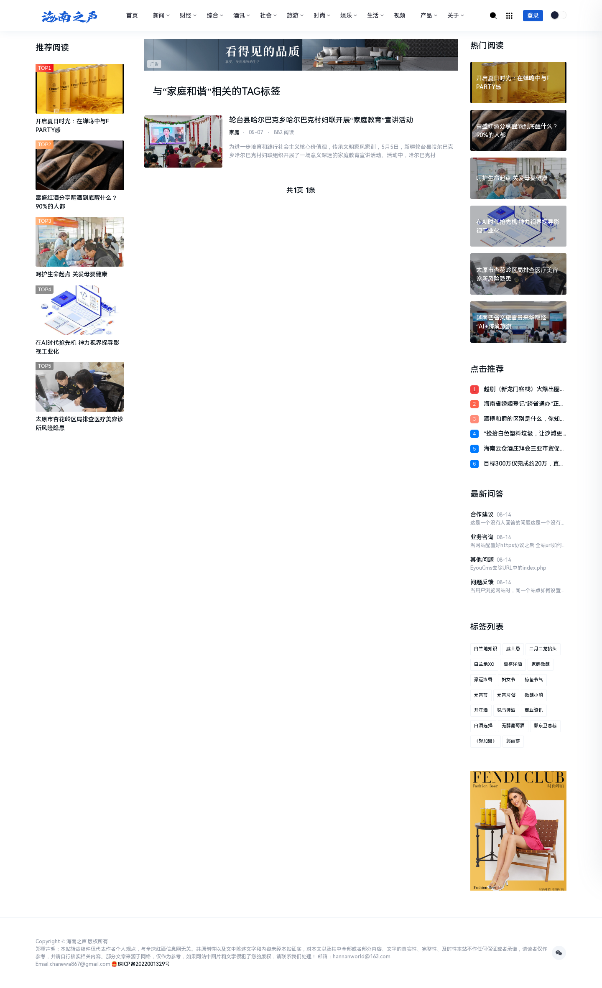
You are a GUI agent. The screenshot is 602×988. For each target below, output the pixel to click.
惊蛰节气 (534, 679)
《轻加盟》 (485, 741)
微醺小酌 (534, 695)
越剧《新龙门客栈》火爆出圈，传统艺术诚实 (525, 390)
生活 (374, 15)
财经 (187, 15)
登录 (533, 15)
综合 (214, 15)
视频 (400, 15)
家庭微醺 (540, 664)
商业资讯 (534, 710)
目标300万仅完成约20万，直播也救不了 (524, 464)
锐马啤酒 (506, 710)
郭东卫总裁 (545, 725)
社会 (267, 15)
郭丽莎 (513, 741)
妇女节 (508, 679)
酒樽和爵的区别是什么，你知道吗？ (525, 419)
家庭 (234, 133)
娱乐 (347, 15)
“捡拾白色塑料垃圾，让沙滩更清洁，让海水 (523, 434)
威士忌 (513, 649)
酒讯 (240, 15)
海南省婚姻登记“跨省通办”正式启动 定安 (524, 404)
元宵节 (481, 695)
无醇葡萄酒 (513, 725)
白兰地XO (484, 664)
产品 (428, 15)
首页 (132, 15)
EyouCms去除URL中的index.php (508, 568)
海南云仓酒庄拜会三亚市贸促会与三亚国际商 (525, 449)
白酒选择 (483, 725)
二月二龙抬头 (543, 649)
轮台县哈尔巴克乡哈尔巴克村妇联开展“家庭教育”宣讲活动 (321, 120)
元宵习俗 (506, 695)
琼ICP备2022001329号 (143, 964)
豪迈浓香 (483, 679)
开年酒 (481, 710)
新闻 (160, 15)
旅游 (294, 15)
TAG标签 (261, 91)
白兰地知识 (485, 649)
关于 (454, 15)
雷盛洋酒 (513, 664)
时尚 (321, 15)
